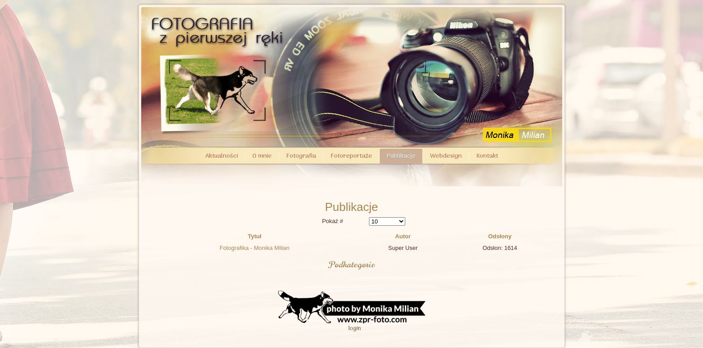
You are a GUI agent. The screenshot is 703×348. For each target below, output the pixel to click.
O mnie (262, 156)
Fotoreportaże (351, 156)
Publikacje (401, 156)
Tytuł (254, 236)
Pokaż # (332, 221)
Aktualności (221, 156)
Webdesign (446, 156)
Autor (403, 236)
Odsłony (500, 236)
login (354, 328)
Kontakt (487, 156)
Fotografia (301, 156)
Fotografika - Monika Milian (255, 248)
